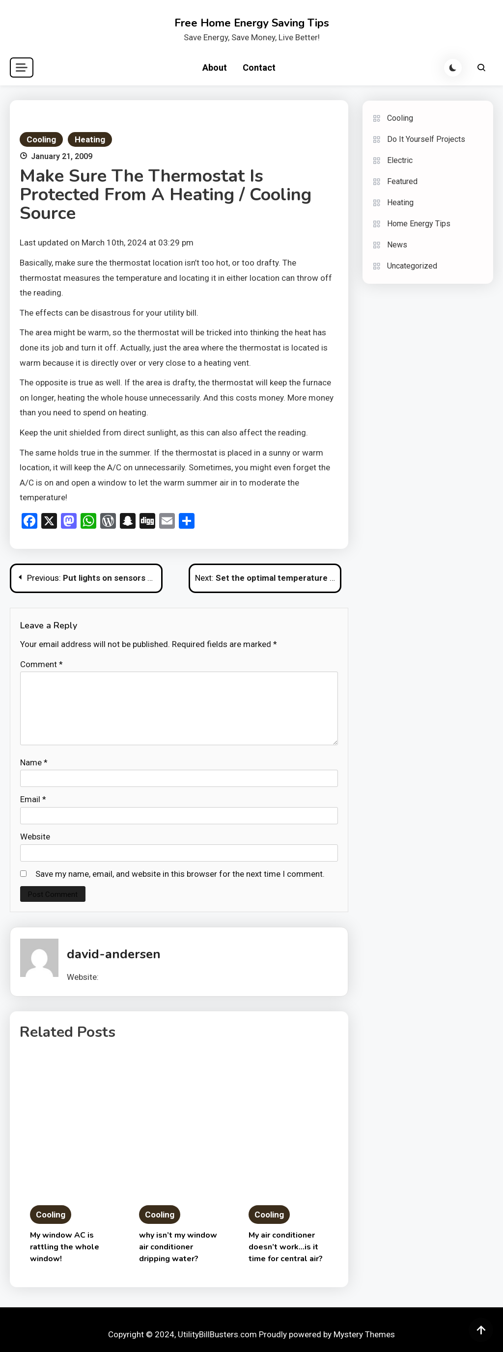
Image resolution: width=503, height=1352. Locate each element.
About (214, 67)
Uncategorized (412, 265)
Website (35, 836)
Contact (259, 67)
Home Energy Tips (418, 223)
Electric (400, 160)
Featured (402, 181)
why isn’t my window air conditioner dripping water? (178, 1247)
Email (33, 799)
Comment (41, 664)
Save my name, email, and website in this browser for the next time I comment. (180, 874)
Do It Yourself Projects (426, 139)
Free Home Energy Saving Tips (251, 23)
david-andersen (114, 954)
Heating (90, 139)
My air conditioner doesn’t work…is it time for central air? (286, 1247)
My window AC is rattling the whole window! (64, 1247)
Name (34, 762)
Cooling (41, 139)
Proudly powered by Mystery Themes (327, 1334)
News (397, 244)
